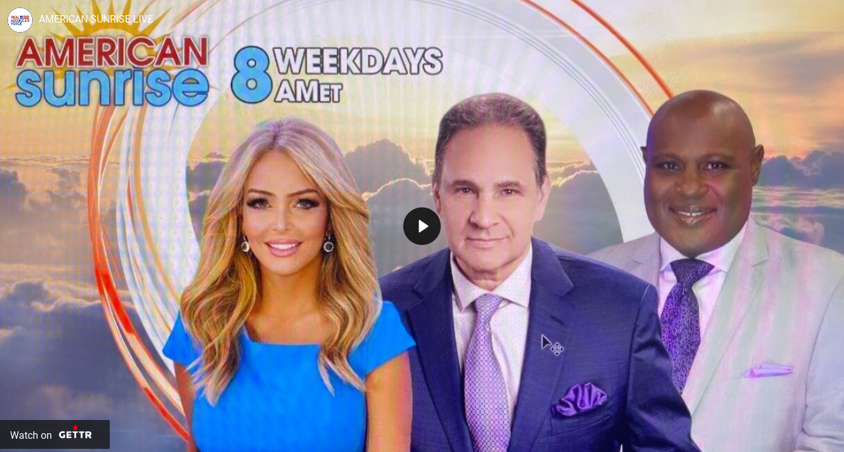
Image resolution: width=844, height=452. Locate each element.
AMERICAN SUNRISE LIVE (96, 19)
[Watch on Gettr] (55, 434)
